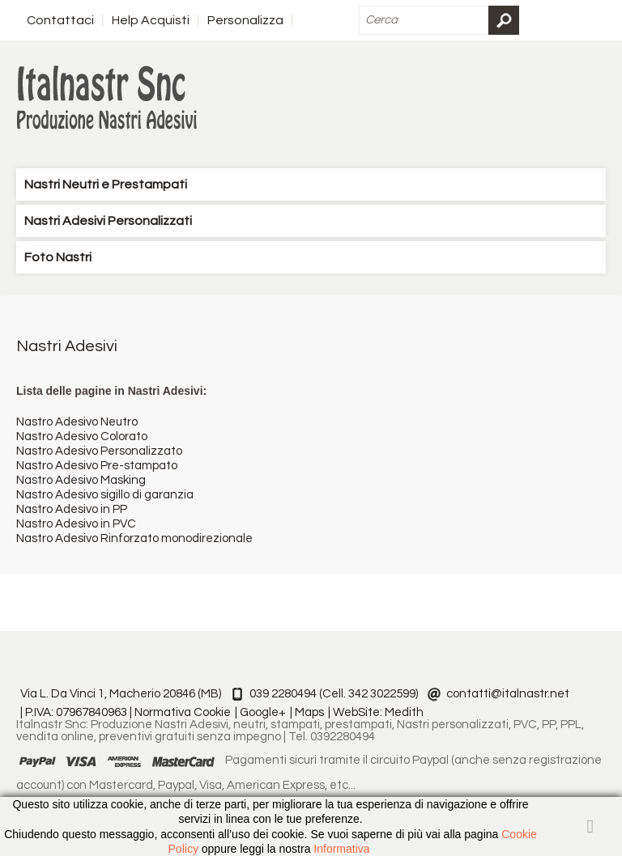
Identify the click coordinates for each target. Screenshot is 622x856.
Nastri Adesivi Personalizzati (108, 220)
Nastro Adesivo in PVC (76, 524)
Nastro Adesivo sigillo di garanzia (105, 495)
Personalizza (245, 20)
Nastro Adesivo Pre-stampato (96, 466)
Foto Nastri (58, 257)
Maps (309, 712)
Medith (404, 712)
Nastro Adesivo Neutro (77, 422)
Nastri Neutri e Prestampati (105, 184)
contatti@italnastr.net (507, 694)
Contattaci (60, 20)
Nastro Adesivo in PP (71, 509)
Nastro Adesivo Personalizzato (99, 451)
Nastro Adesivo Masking (81, 480)
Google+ (263, 712)
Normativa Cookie (182, 712)
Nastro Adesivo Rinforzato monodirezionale (134, 538)
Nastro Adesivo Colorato (81, 436)
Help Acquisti (151, 20)
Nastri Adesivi (66, 346)
